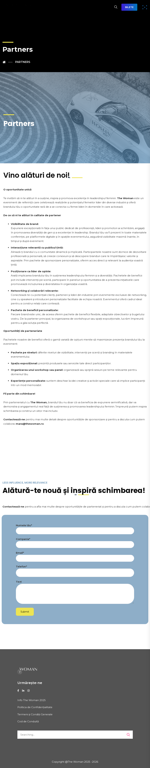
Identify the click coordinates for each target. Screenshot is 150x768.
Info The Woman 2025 (31, 700)
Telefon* (75, 569)
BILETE (129, 7)
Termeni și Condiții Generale (35, 714)
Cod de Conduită (28, 721)
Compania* (75, 541)
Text (75, 593)
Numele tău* (75, 528)
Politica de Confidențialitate (34, 707)
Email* (75, 555)
